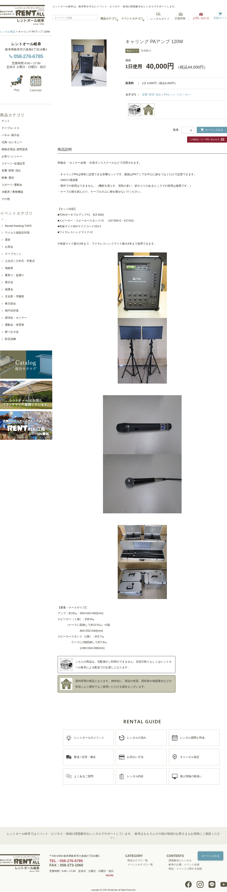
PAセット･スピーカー (177, 94)
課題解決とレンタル (180, 860)
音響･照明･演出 (151, 94)
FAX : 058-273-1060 (66, 865)
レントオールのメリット (89, 737)
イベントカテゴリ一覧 (140, 864)
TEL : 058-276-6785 (66, 861)
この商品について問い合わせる (204, 139)
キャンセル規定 (189, 756)
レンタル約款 (135, 776)
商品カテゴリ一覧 (137, 860)
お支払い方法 (135, 756)
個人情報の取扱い (191, 776)
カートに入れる (212, 129)
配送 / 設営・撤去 (85, 756)
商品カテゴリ (108, 18)
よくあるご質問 (83, 776)
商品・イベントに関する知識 (185, 868)
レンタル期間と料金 (192, 737)
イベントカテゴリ (132, 18)
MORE (110, 875)
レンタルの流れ (136, 737)
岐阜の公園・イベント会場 (184, 864)
